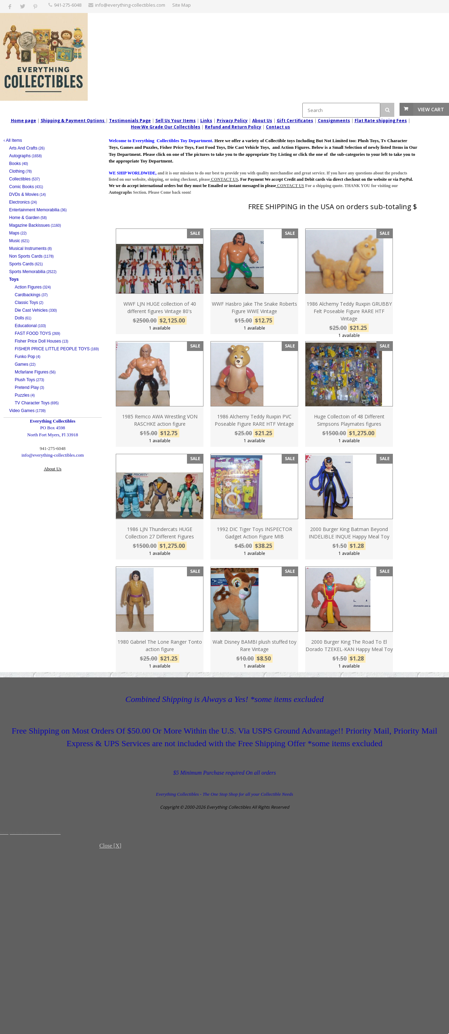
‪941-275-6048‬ (67, 5)
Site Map (181, 5)
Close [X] (110, 846)
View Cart (431, 109)
